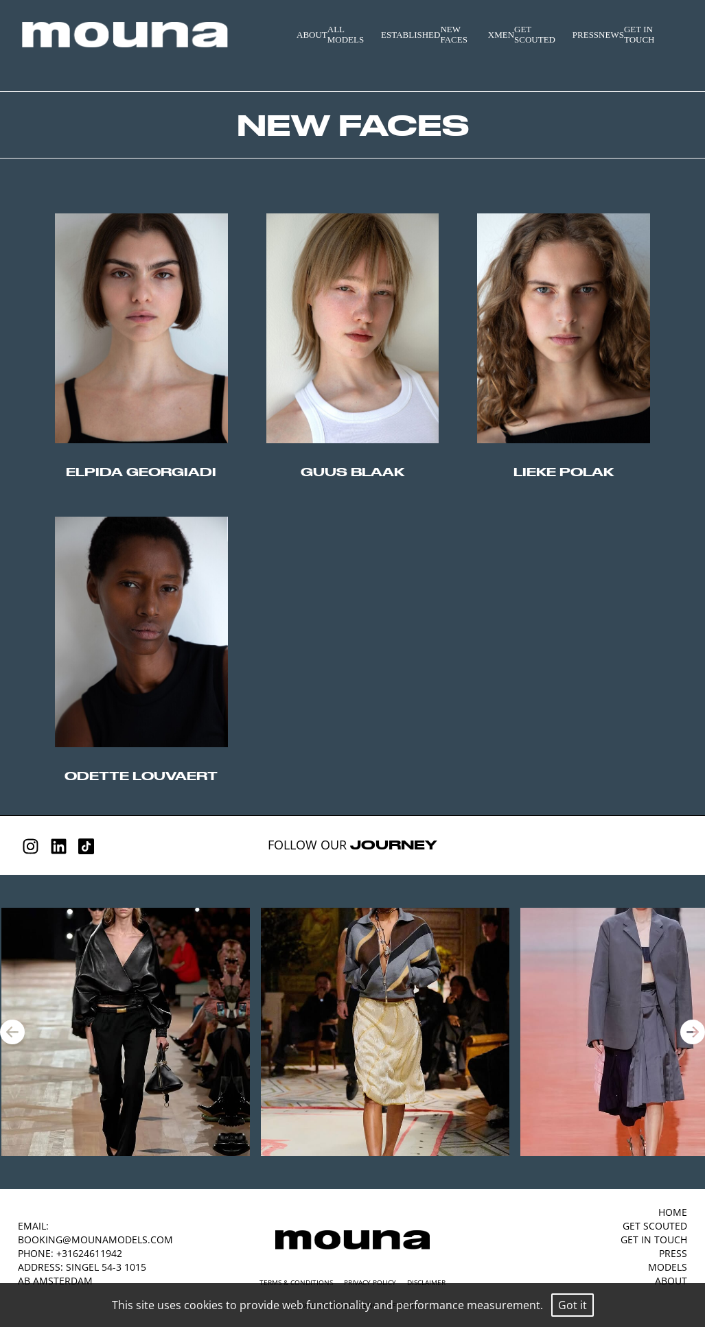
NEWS (611, 35)
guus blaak (352, 471)
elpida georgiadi (141, 471)
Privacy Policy (370, 1282)
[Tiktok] (86, 846)
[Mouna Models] (352, 1239)
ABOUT (312, 35)
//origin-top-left (141, 328)
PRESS (586, 35)
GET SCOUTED (534, 34)
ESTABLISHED (410, 35)
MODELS (667, 1266)
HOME (672, 1212)
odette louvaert (141, 775)
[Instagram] (30, 846)
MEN (504, 35)
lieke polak (563, 471)
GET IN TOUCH (639, 34)
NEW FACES (453, 34)
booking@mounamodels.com (95, 1239)
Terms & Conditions (296, 1282)
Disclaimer (426, 1282)
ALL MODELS (345, 34)
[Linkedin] (58, 846)
